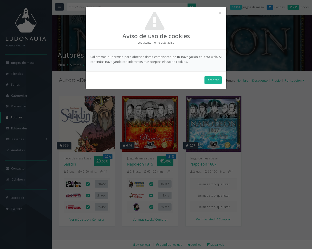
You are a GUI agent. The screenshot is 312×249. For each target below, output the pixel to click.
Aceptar (213, 80)
